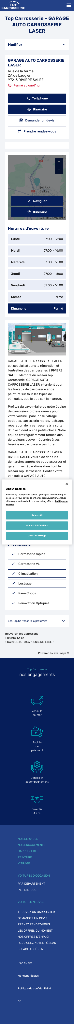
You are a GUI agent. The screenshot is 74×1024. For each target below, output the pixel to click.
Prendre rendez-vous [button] (37, 131)
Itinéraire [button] (37, 109)
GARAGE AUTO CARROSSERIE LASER (30, 642)
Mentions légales (28, 975)
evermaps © (61, 653)
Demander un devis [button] (37, 120)
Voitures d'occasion (34, 875)
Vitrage (24, 863)
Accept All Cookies (37, 525)
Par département (31, 883)
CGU (20, 1001)
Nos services (28, 839)
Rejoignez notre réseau (37, 943)
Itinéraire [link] (37, 212)
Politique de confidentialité (34, 988)
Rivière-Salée (15, 638)
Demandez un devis (32, 918)
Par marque (27, 890)
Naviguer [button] (37, 201)
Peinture (25, 857)
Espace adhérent (31, 949)
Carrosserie (27, 851)
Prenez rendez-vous (34, 924)
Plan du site (25, 963)
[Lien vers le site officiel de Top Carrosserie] (13, 5)
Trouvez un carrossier (36, 912)
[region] (37, 512)
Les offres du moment (35, 930)
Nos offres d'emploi (33, 937)
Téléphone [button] (37, 98)
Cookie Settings (37, 535)
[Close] (66, 484)
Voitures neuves (31, 902)
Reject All (37, 515)
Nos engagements (31, 845)
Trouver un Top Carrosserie (21, 633)
